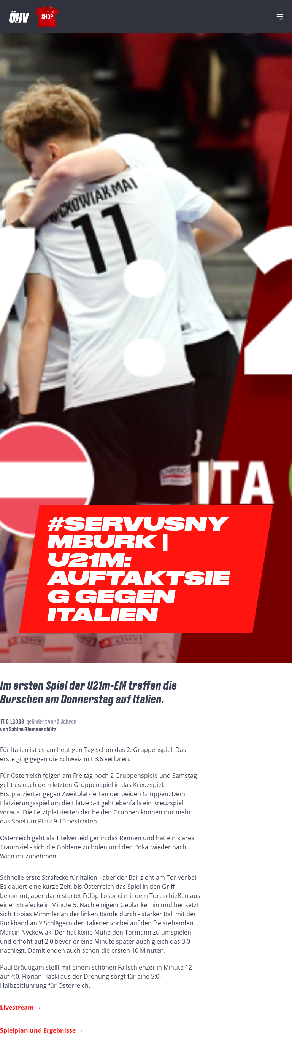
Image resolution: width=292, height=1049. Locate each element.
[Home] (19, 17)
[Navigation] (279, 16)
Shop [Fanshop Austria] (47, 16)
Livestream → (20, 1007)
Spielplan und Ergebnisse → (41, 1030)
